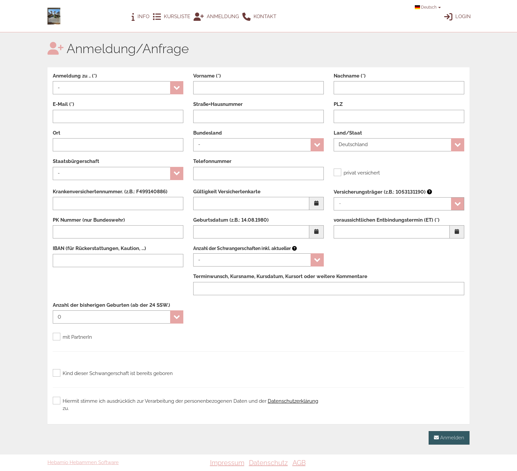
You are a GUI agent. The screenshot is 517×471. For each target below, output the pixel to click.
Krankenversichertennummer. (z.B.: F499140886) (110, 192)
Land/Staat (348, 133)
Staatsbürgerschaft (76, 161)
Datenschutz (268, 463)
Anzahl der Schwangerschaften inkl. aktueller (242, 248)
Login (457, 17)
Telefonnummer (212, 161)
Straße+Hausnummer (218, 104)
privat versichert (357, 173)
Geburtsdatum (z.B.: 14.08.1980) (231, 220)
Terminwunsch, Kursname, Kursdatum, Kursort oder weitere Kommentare (280, 276)
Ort (56, 133)
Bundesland (207, 133)
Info (140, 17)
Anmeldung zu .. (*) (75, 76)
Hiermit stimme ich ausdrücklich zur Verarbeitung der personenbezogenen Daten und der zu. (185, 404)
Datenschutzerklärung (293, 401)
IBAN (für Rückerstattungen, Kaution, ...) (99, 248)
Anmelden (449, 437)
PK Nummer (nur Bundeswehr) (89, 220)
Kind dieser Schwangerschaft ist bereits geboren (113, 373)
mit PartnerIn (72, 337)
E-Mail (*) (63, 104)
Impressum (227, 463)
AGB (299, 463)
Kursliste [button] (171, 17)
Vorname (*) (207, 76)
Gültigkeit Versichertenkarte (226, 192)
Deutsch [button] (428, 7)
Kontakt (259, 17)
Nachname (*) (350, 76)
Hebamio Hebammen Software (83, 462)
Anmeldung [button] (216, 17)
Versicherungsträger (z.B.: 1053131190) (383, 192)
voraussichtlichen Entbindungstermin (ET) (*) (387, 220)
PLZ (338, 104)
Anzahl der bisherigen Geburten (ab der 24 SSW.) (111, 305)
